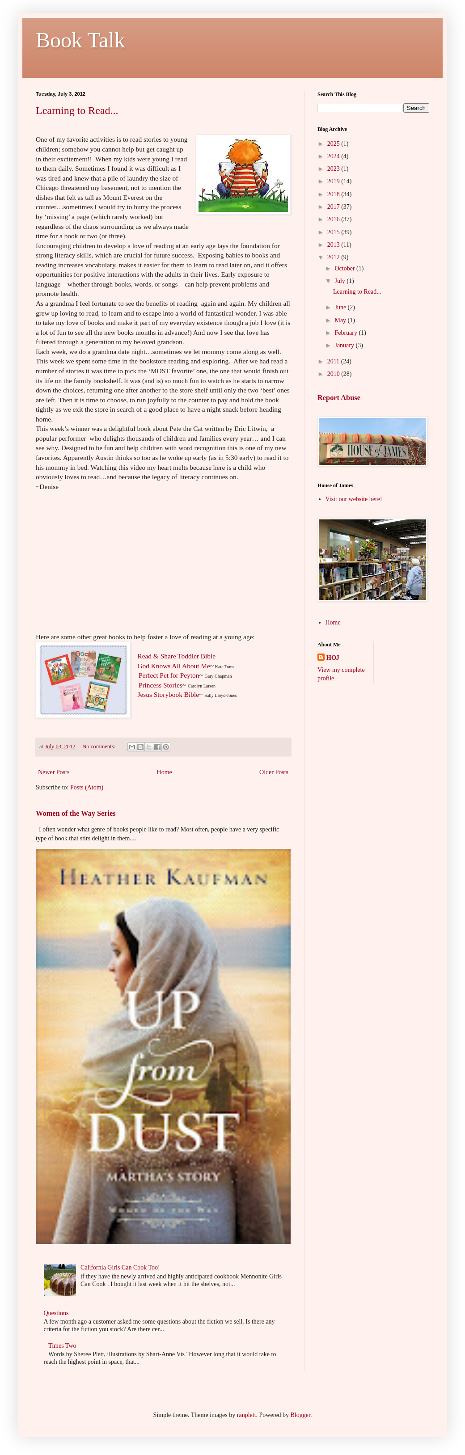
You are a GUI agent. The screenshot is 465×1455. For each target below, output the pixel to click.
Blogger (300, 1415)
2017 (334, 206)
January (344, 345)
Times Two (62, 1345)
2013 (334, 244)
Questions (56, 1313)
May (340, 320)
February (346, 332)
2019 (334, 181)
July (340, 281)
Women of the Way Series (76, 813)
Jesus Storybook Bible (168, 694)
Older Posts (273, 772)
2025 (334, 143)
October (345, 268)
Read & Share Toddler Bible (176, 656)
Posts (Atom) (86, 787)
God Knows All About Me (173, 666)
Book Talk (80, 40)
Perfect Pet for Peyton (169, 675)
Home (164, 772)
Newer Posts (53, 772)
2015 (334, 232)
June (340, 307)
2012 (334, 257)
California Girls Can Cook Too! (120, 1267)
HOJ (332, 657)
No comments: (99, 746)
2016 (334, 219)
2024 (334, 156)
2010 (334, 374)
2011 (334, 361)
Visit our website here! (354, 499)
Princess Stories (160, 685)
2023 (334, 168)
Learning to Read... (77, 110)
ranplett (246, 1415)
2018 (334, 194)
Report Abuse (338, 397)
